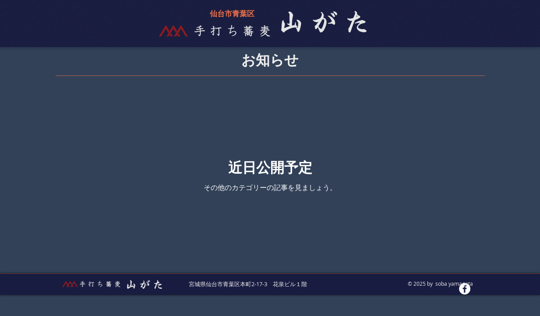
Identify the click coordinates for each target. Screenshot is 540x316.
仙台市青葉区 (232, 14)
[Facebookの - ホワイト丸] (464, 288)
